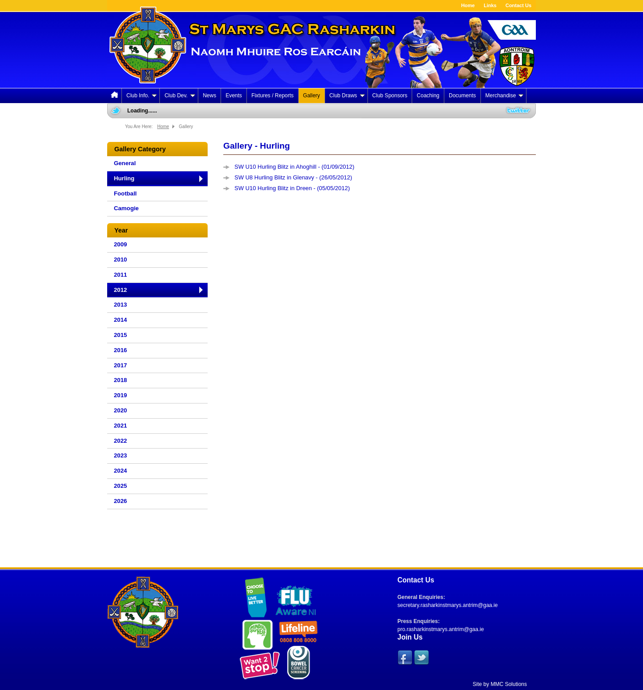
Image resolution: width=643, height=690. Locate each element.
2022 (120, 440)
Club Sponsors (390, 95)
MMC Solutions (509, 684)
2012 (120, 290)
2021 (120, 425)
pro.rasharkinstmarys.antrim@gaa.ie (440, 629)
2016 (120, 350)
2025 (120, 485)
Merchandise (504, 95)
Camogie (126, 208)
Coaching (428, 95)
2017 (120, 365)
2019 (120, 395)
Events (233, 95)
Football (125, 193)
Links (490, 5)
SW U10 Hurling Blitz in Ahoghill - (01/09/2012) (294, 166)
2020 (120, 410)
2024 (120, 470)
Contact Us (518, 5)
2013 (120, 304)
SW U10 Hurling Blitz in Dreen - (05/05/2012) (292, 188)
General (125, 163)
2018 (120, 380)
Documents (462, 95)
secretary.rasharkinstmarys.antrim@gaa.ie (447, 605)
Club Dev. (179, 95)
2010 (120, 259)
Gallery (311, 95)
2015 (120, 335)
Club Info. (141, 95)
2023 (120, 455)
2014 (120, 319)
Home (468, 5)
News (209, 95)
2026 (120, 501)
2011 (120, 274)
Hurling (124, 178)
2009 (120, 244)
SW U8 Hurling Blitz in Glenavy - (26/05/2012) (293, 177)
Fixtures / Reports (272, 95)
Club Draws (347, 95)
